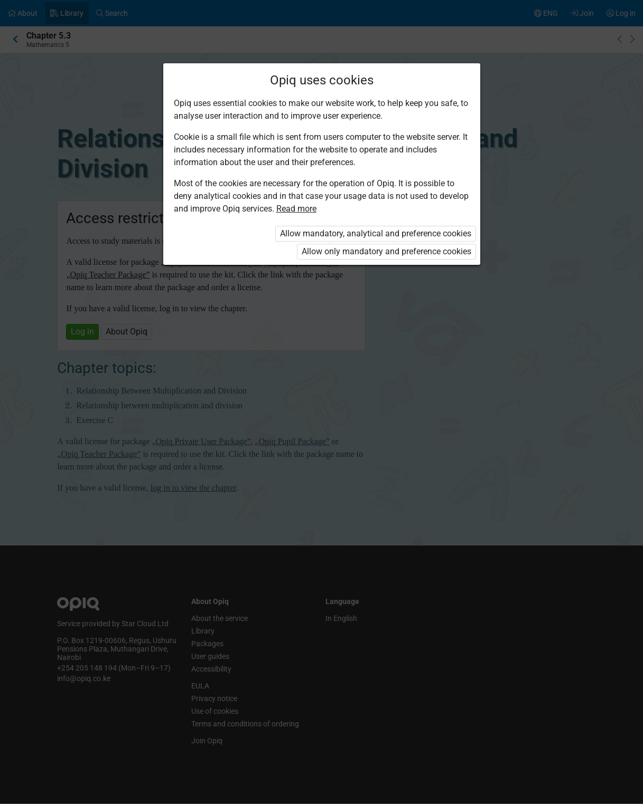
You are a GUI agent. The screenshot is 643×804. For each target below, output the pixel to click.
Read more (296, 209)
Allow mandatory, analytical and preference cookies (375, 233)
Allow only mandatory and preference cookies (386, 251)
